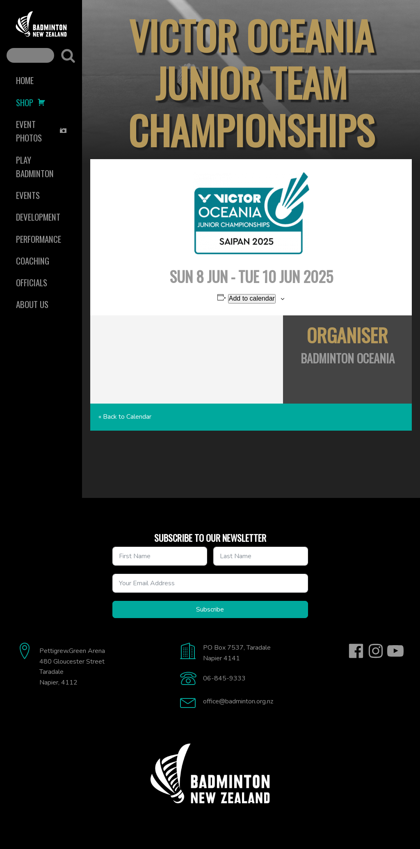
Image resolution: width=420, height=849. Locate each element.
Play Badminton (35, 166)
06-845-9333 (224, 678)
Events (28, 195)
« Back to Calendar (124, 416)
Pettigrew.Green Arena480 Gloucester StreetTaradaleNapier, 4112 (72, 666)
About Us (32, 304)
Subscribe (210, 609)
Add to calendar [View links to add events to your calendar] (252, 298)
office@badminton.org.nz (238, 701)
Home (25, 80)
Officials (31, 282)
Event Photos (41, 131)
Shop (31, 102)
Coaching (32, 260)
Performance (38, 239)
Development (38, 216)
